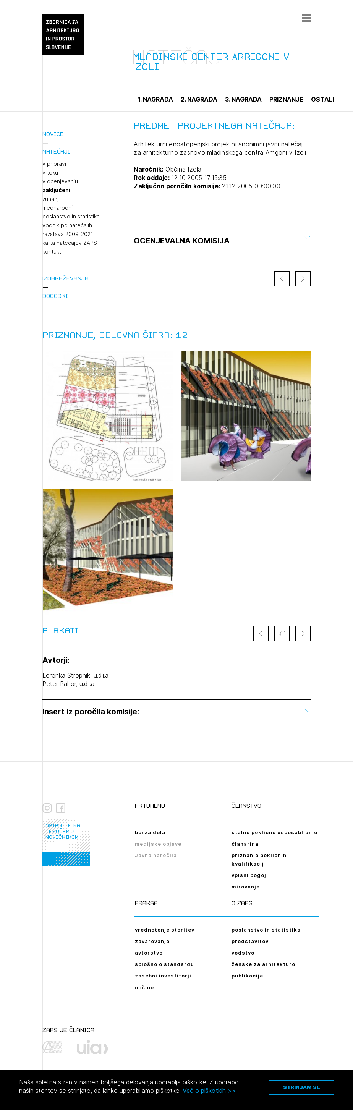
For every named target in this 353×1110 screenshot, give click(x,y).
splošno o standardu (164, 964)
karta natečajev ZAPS (69, 242)
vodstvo (243, 952)
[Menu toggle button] (306, 17)
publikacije (247, 975)
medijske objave (158, 843)
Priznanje (286, 99)
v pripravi (54, 163)
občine (144, 987)
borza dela (150, 832)
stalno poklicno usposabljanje (274, 832)
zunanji (51, 199)
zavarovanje (152, 941)
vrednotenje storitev (164, 929)
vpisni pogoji (250, 875)
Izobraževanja (65, 278)
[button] (282, 633)
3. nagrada (243, 99)
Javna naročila (156, 855)
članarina (245, 843)
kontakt (51, 251)
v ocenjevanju (60, 181)
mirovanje (246, 886)
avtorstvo (149, 952)
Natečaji (56, 151)
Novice (52, 134)
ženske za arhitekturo (263, 964)
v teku (50, 172)
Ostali (322, 99)
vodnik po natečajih (67, 225)
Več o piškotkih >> (209, 1090)
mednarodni (57, 207)
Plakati (60, 630)
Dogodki (55, 296)
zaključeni (56, 190)
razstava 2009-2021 (67, 234)
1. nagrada (155, 99)
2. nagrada (199, 99)
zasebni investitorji (163, 975)
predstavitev (250, 941)
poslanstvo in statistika (71, 216)
